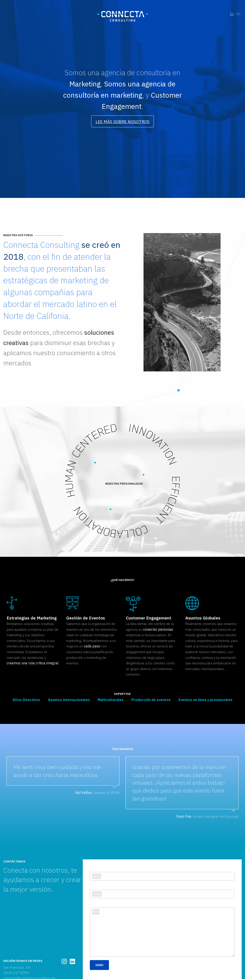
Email (97, 894)
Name (97, 876)
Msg (96, 912)
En (232, 13)
